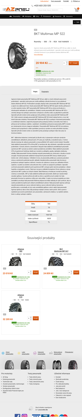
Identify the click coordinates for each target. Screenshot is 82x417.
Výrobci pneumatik (9, 372)
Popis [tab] (35, 92)
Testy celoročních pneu (36, 367)
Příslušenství (47, 16)
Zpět (77, 22)
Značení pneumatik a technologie (13, 370)
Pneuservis (58, 17)
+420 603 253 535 (42, 5)
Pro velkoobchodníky (62, 370)
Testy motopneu (34, 370)
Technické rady (7, 367)
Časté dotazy (60, 367)
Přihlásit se (75, 1)
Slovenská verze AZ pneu (64, 379)
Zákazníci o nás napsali (63, 381)
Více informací (38, 54)
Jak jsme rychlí (60, 372)
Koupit (72, 63)
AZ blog (5, 363)
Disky (34, 17)
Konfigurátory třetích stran (11, 374)
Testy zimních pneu (35, 365)
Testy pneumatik (56, 1)
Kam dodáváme (61, 383)
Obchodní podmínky (62, 365)
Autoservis (70, 17)
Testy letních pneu (35, 363)
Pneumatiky (10, 17)
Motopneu (23, 17)
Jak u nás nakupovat (62, 376)
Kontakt (66, 1)
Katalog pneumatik (9, 365)
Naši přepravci (60, 374)
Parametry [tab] (46, 92)
